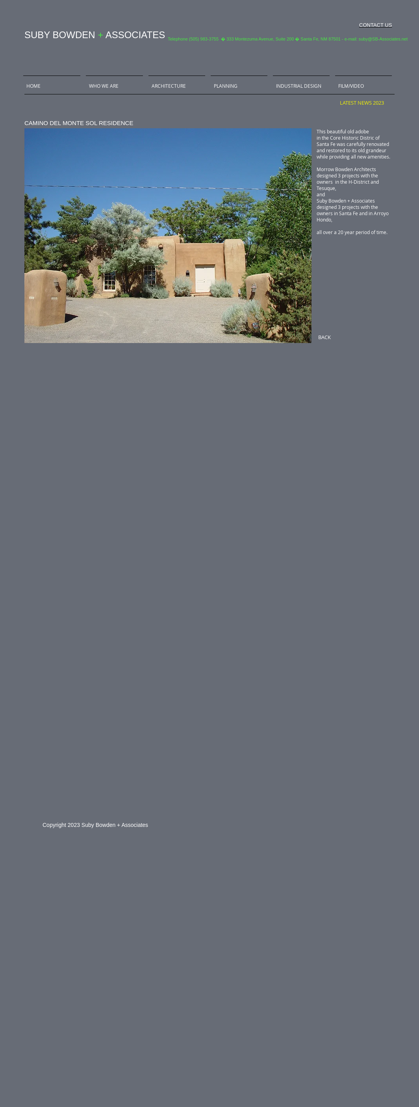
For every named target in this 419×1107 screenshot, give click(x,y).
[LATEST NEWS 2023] (362, 102)
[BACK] (324, 337)
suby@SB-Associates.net (383, 39)
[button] (167, 235)
